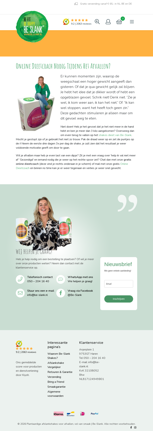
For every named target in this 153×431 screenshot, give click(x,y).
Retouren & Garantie (59, 372)
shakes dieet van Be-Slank (115, 135)
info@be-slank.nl (37, 295)
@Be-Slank (75, 295)
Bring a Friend (55, 382)
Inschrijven (119, 298)
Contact (47, 10)
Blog (20, 10)
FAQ (32, 10)
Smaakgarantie (56, 387)
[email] (118, 284)
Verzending (54, 377)
